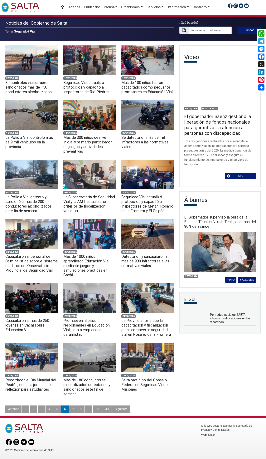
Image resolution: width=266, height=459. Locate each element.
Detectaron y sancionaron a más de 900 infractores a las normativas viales (145, 261)
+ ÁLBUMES (247, 279)
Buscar (249, 30)
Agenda (74, 7)
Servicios (154, 7)
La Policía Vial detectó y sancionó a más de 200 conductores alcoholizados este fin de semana (28, 204)
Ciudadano (92, 7)
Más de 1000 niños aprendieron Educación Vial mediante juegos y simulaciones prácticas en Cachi (86, 265)
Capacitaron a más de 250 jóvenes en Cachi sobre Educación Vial (27, 325)
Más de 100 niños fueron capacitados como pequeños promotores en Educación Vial (147, 87)
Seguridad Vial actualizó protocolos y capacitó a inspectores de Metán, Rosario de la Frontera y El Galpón (147, 204)
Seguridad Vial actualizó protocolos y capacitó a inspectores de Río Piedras (86, 87)
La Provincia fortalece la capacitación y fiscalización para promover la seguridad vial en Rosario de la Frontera (146, 327)
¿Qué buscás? (188, 22)
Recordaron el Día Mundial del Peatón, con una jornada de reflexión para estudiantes (30, 385)
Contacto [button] (200, 7)
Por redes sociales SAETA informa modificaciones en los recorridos (230, 318)
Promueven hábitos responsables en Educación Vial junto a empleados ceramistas (86, 327)
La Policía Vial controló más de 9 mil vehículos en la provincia (29, 142)
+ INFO (231, 279)
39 (97, 409)
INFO (235, 176)
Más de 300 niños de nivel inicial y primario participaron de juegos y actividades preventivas (87, 144)
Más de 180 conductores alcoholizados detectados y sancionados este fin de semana (86, 387)
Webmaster (208, 434)
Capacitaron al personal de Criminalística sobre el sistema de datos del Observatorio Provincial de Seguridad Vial (31, 263)
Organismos (130, 7)
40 (107, 409)
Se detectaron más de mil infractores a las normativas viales (144, 142)
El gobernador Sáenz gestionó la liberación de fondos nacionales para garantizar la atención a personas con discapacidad (217, 125)
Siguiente (121, 409)
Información (176, 7)
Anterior (13, 409)
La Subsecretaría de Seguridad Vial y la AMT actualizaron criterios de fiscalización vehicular (89, 204)
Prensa (109, 7)
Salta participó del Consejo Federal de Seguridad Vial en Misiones (145, 385)
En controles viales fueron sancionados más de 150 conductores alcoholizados (28, 87)
